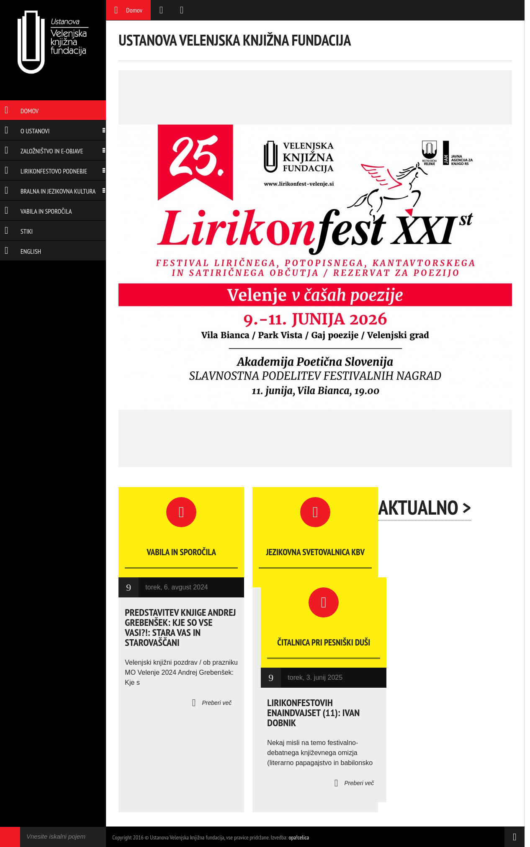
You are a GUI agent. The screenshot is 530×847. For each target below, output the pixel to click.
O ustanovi (27, 131)
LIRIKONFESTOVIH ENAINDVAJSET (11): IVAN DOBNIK (313, 712)
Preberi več (212, 703)
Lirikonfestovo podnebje (46, 171)
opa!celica (299, 837)
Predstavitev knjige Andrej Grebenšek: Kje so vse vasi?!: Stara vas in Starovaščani (180, 627)
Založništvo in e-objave (44, 151)
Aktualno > (424, 507)
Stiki (19, 231)
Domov (22, 111)
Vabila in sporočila (38, 211)
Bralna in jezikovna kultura (50, 191)
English (23, 251)
